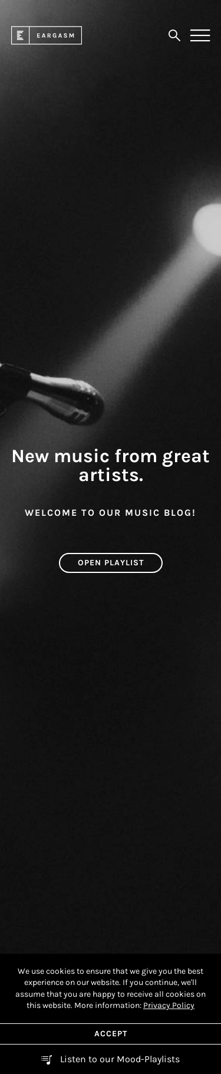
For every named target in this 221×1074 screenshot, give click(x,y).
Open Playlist (111, 563)
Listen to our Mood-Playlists (119, 1059)
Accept (110, 1034)
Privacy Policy (168, 1005)
